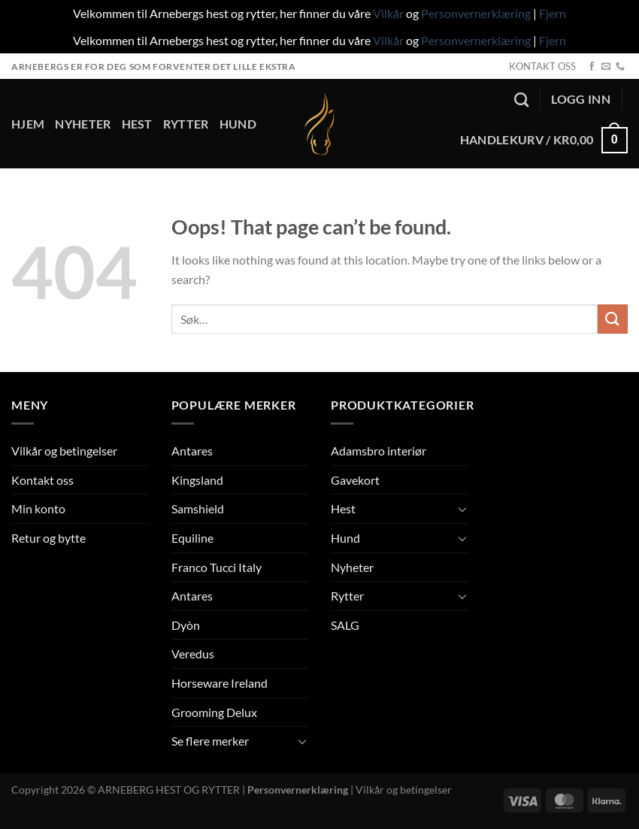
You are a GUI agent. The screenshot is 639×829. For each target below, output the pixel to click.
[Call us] (620, 67)
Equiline (192, 538)
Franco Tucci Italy (216, 567)
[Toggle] (302, 741)
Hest (137, 123)
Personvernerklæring (476, 13)
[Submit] (613, 319)
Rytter (186, 123)
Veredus (192, 653)
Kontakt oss (42, 480)
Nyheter (83, 123)
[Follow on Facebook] (591, 67)
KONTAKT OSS (542, 66)
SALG (345, 625)
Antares (192, 450)
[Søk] (521, 99)
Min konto (38, 508)
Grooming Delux (214, 712)
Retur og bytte (48, 538)
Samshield (197, 508)
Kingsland (197, 480)
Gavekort (355, 480)
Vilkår (388, 13)
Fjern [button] (552, 13)
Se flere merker (210, 741)
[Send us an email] (605, 67)
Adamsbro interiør (378, 450)
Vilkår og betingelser (64, 450)
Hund (238, 123)
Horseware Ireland (219, 683)
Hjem (27, 123)
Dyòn (185, 625)
